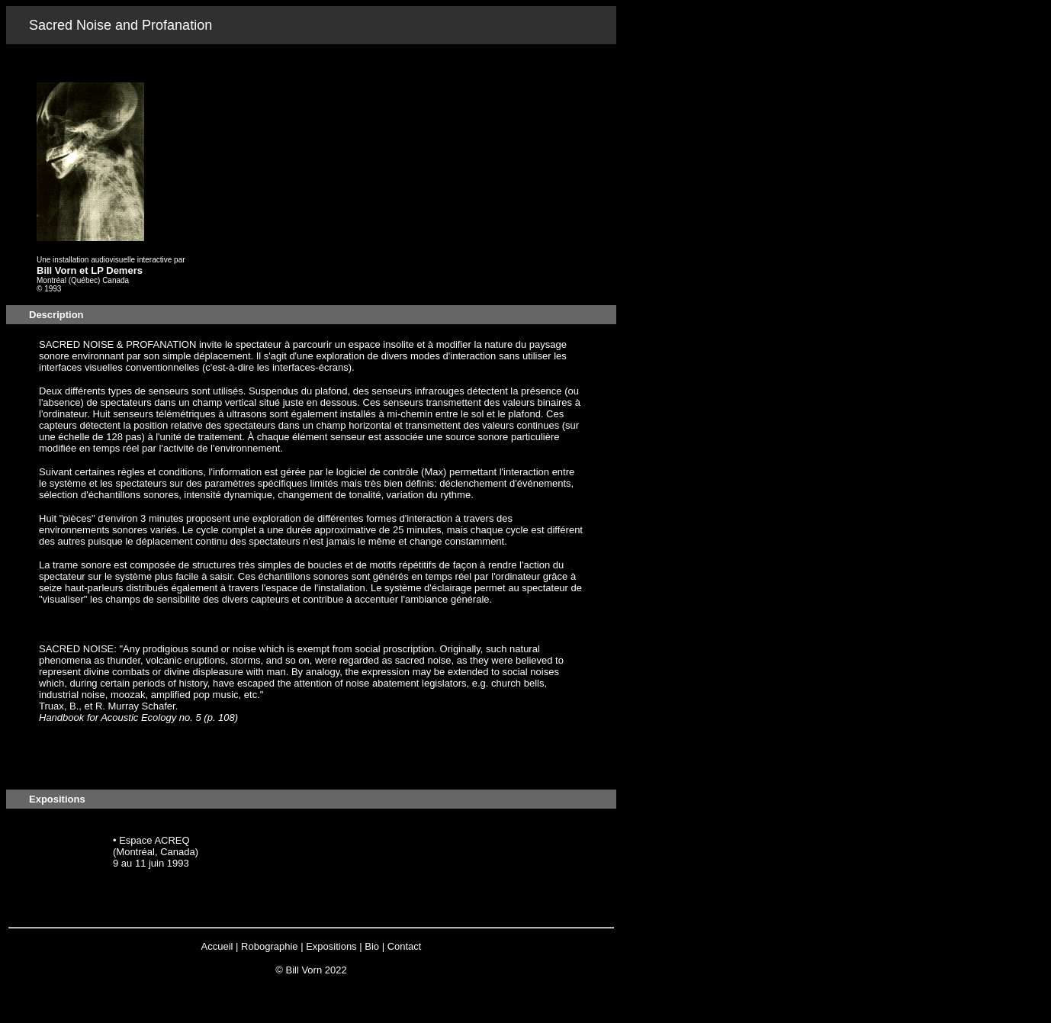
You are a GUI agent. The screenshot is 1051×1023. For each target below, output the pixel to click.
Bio (372, 946)
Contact (404, 946)
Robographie (269, 946)
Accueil (217, 946)
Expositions (331, 946)
